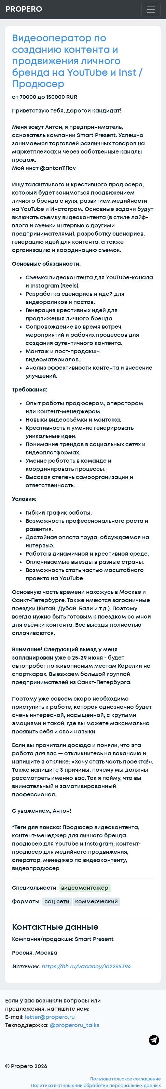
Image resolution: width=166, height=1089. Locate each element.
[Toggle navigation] (151, 9)
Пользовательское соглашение (125, 1079)
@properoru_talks (74, 1025)
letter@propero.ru (50, 1017)
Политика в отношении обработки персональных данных (96, 1086)
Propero (23, 9)
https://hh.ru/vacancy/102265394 (85, 966)
